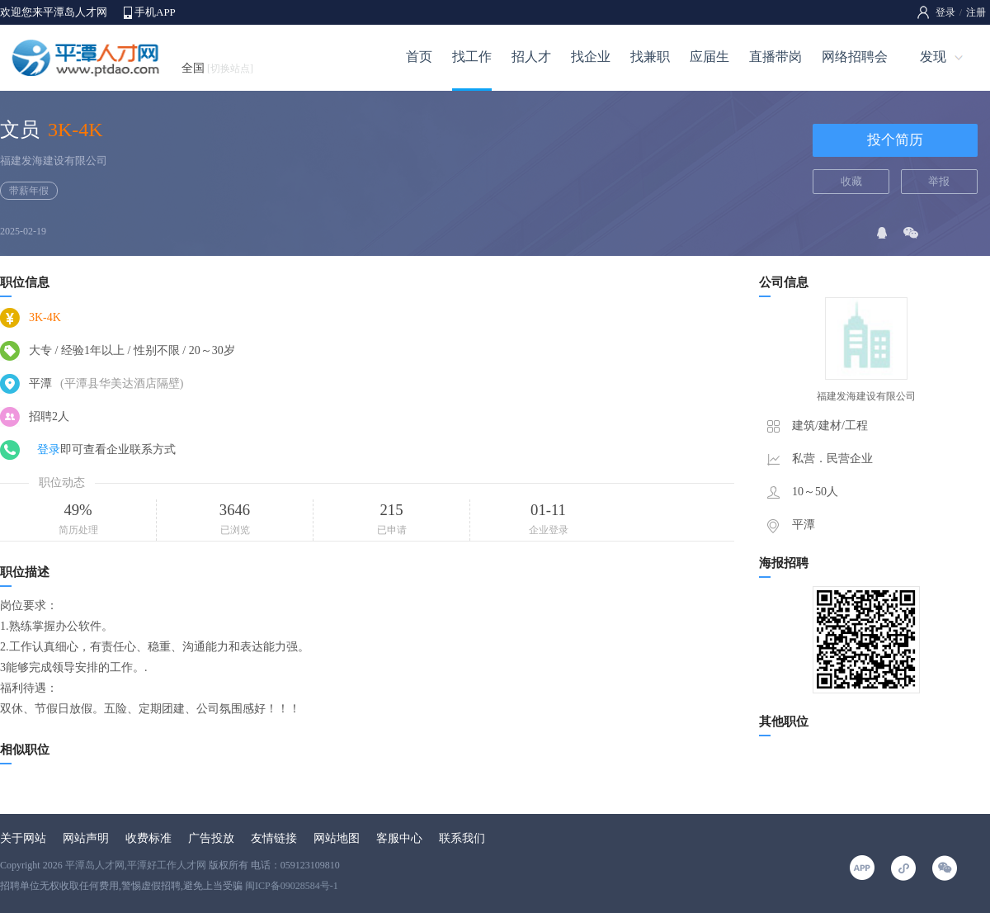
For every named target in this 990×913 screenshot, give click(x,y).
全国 (217, 68)
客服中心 (399, 838)
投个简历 (895, 140)
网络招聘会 (855, 57)
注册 (976, 12)
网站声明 (86, 838)
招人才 (531, 57)
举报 (939, 181)
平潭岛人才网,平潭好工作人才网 (135, 865)
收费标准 (148, 838)
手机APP (155, 12)
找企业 (590, 57)
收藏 (851, 181)
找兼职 (650, 57)
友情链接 (274, 838)
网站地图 (337, 838)
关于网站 (23, 838)
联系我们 (462, 838)
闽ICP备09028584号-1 (291, 886)
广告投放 (211, 838)
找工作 (472, 57)
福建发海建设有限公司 (53, 160)
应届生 (709, 57)
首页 (419, 57)
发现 (933, 57)
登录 (945, 12)
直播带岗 (775, 57)
